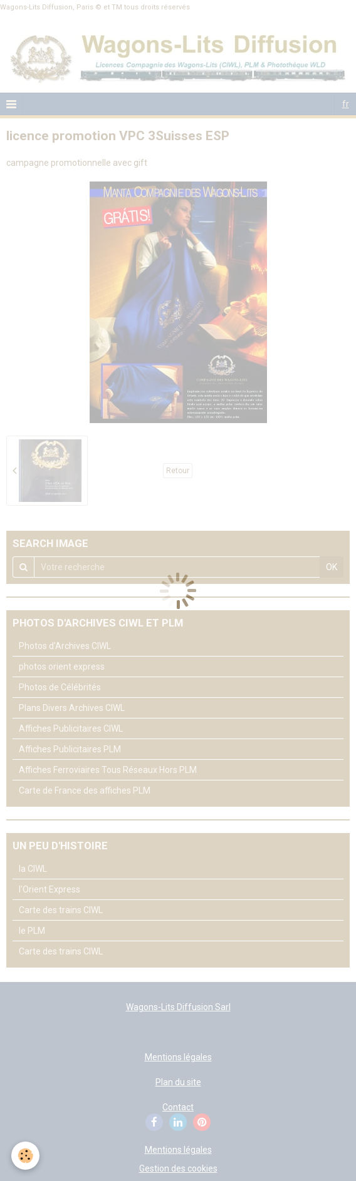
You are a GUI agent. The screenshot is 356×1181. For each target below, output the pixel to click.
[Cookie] (25, 1156)
